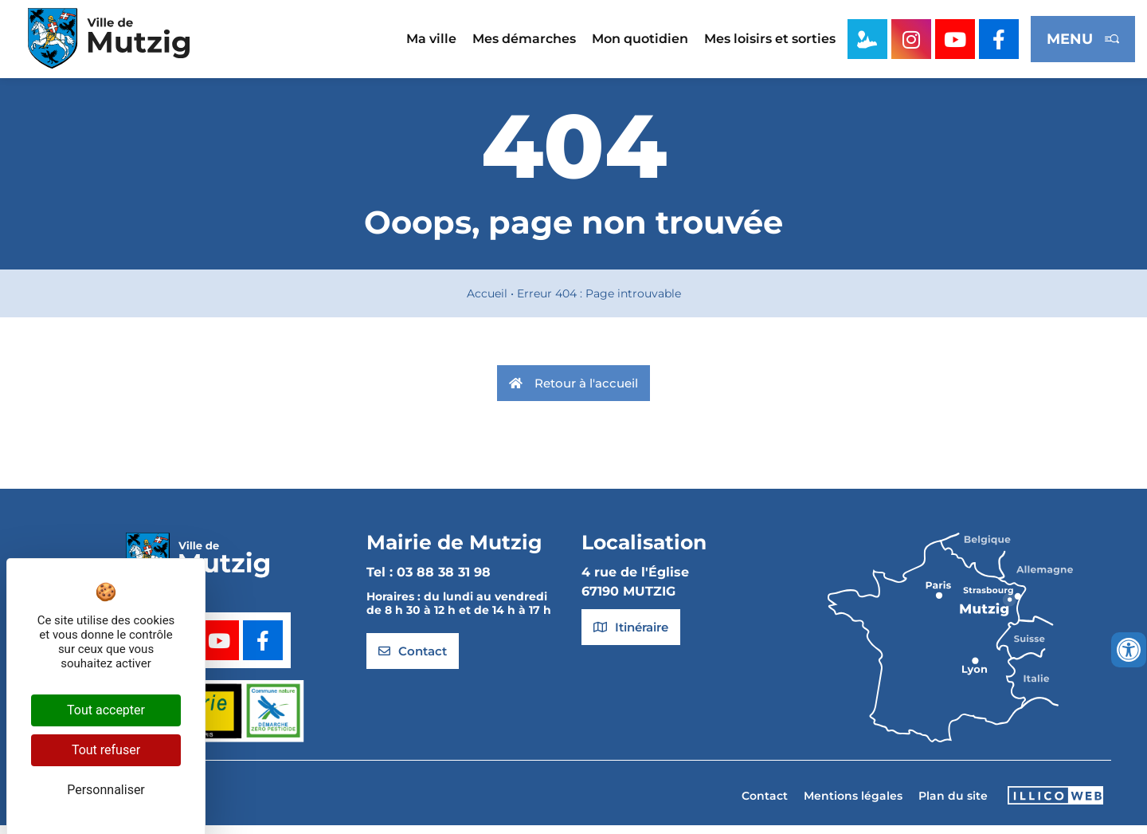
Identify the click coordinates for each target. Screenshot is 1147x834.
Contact (765, 804)
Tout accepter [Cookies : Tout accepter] (106, 710)
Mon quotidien (640, 38)
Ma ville (431, 38)
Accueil (487, 301)
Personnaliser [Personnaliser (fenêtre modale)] (106, 789)
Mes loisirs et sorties (770, 38)
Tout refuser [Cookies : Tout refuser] (106, 749)
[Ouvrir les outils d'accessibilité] (1128, 649)
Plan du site (953, 804)
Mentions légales (853, 804)
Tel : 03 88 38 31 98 (428, 580)
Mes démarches (524, 38)
